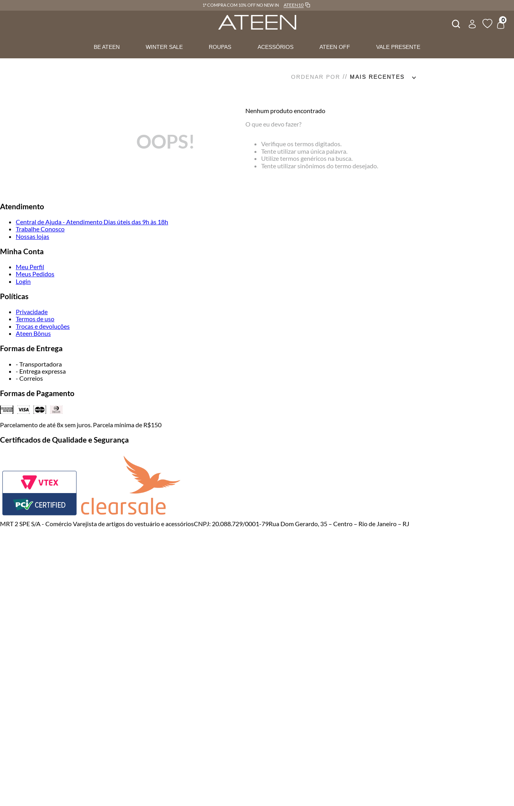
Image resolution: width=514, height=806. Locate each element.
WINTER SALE (164, 47)
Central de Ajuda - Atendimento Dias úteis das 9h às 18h (92, 221)
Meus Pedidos (35, 273)
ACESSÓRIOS (275, 47)
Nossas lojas (32, 236)
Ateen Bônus (33, 333)
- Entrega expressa (41, 371)
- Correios (29, 378)
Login (23, 281)
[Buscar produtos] (455, 23)
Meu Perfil (30, 266)
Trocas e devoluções (43, 326)
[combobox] (455, 22)
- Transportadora (39, 364)
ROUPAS (220, 47)
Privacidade (32, 311)
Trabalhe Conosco (40, 229)
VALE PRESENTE (398, 47)
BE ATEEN (107, 47)
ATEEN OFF (334, 47)
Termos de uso (35, 318)
